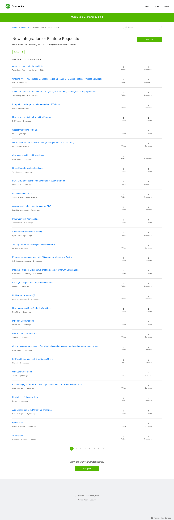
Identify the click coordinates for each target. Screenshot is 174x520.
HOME (146, 6)
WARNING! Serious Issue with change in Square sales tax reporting (43, 142)
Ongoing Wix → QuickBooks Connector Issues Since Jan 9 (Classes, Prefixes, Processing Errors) (57, 79)
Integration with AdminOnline (25, 219)
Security (93, 500)
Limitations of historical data (25, 397)
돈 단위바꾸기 (18, 435)
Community (25, 27)
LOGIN (166, 6)
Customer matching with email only (28, 155)
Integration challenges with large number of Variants (36, 104)
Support (15, 27)
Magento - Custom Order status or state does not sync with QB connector (45, 270)
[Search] (142, 27)
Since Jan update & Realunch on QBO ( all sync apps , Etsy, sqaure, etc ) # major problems (54, 92)
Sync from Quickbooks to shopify (27, 232)
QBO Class (17, 423)
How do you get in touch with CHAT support (32, 117)
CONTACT (156, 6)
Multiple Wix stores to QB (24, 295)
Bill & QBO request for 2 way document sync (32, 283)
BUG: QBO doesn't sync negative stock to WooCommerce (38, 181)
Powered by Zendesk (163, 518)
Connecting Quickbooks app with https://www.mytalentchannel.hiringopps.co (47, 384)
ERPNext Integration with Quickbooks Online (32, 359)
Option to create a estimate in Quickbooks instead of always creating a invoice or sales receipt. (55, 346)
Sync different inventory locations (27, 168)
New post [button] (149, 39)
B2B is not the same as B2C (25, 333)
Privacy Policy (83, 500)
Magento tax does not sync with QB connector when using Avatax (42, 257)
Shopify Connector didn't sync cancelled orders (33, 244)
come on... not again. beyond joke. (28, 66)
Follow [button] (16, 52)
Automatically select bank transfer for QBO (31, 206)
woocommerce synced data (24, 130)
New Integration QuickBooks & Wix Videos (31, 308)
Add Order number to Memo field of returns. (32, 410)
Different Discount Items (23, 321)
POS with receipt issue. (23, 193)
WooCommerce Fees (22, 372)
